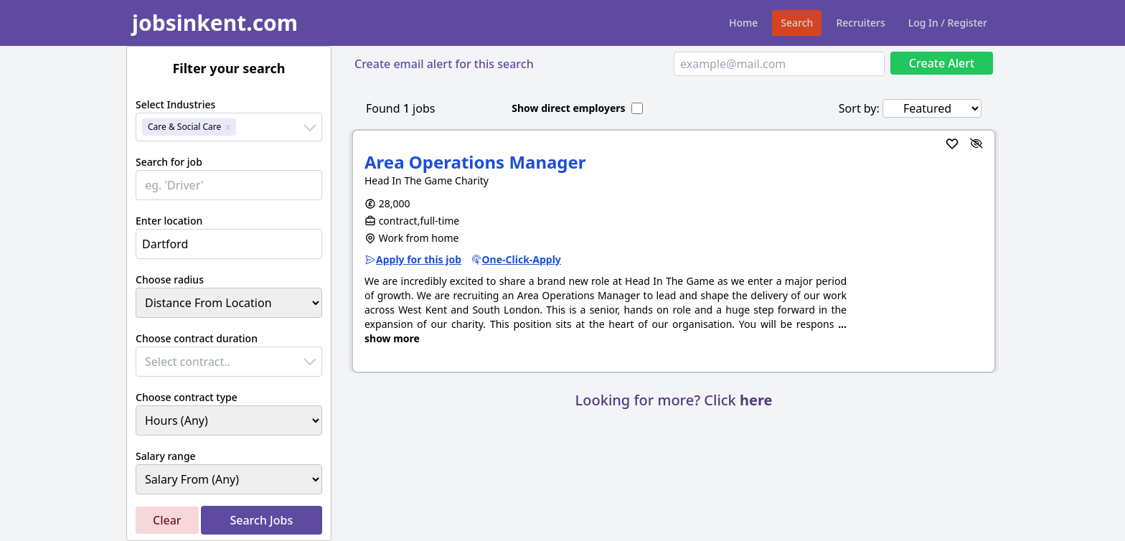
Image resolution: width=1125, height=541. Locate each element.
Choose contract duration (197, 338)
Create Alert (941, 63)
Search (797, 22)
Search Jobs (261, 520)
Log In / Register (947, 22)
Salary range (166, 456)
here (756, 400)
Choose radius (170, 279)
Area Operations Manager (475, 162)
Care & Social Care (184, 127)
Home (743, 22)
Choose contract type (186, 397)
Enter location (169, 220)
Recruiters (860, 22)
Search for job (169, 162)
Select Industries (175, 104)
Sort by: (859, 108)
